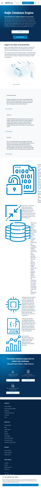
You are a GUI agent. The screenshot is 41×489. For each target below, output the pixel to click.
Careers (6, 465)
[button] (3, 3)
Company (6, 463)
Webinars (6, 433)
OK (20, 484)
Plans (5, 417)
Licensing (6, 415)
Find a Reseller (7, 450)
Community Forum (8, 440)
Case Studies (7, 436)
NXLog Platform (7, 406)
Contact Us (6, 469)
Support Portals (7, 467)
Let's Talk (17, 2)
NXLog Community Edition (10, 408)
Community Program (8, 438)
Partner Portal (7, 454)
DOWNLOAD (20, 31)
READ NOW (28, 380)
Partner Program (8, 452)
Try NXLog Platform (27, 2)
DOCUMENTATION (20, 37)
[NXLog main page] (9, 3)
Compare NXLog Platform (10, 442)
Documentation (7, 425)
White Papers (7, 429)
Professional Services (9, 413)
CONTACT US (12, 392)
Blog (5, 427)
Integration (6, 410)
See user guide (16, 84)
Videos (6, 431)
